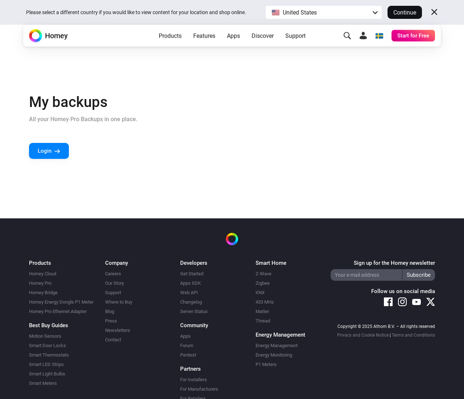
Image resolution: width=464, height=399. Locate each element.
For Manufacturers (199, 389)
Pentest (188, 355)
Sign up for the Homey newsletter (394, 263)
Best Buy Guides (48, 325)
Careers (113, 273)
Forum (186, 345)
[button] (324, 12)
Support (295, 47)
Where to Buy (118, 302)
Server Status (194, 311)
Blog (109, 311)
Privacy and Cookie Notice (363, 335)
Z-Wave (264, 273)
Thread (263, 321)
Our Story (114, 283)
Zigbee (263, 283)
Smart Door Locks (47, 345)
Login (44, 151)
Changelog (191, 302)
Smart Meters (43, 383)
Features (204, 47)
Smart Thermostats (49, 355)
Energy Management (277, 345)
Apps (233, 47)
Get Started (191, 273)
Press (111, 321)
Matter (262, 311)
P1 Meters (266, 364)
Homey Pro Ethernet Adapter (58, 311)
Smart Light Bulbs (47, 374)
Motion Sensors (45, 336)
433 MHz (265, 302)
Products (170, 47)
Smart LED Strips (46, 364)
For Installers (193, 379)
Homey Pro (40, 283)
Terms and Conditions (413, 335)
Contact (113, 339)
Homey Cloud (42, 273)
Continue (404, 12)
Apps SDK (190, 283)
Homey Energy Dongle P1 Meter (61, 302)
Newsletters (117, 330)
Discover (263, 47)
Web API (189, 292)
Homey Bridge (43, 292)
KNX (260, 292)
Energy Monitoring (274, 355)
